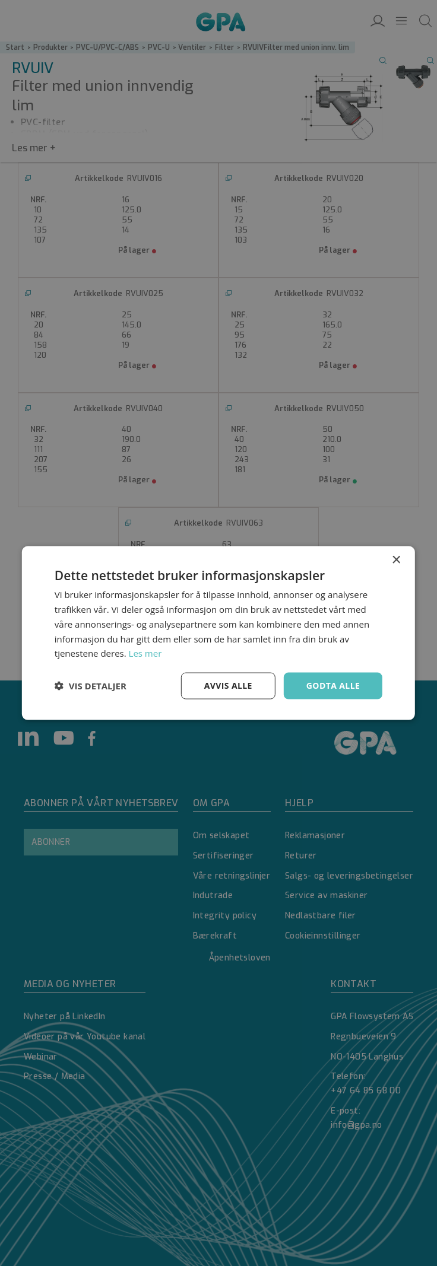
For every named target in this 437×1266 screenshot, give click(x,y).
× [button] (395, 560)
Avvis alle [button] (228, 685)
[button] (90, 685)
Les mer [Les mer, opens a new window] (145, 653)
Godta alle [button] (333, 685)
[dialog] (218, 633)
